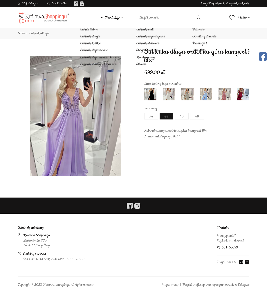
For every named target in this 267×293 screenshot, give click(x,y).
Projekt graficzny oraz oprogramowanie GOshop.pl (215, 284)
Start (21, 33)
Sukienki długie (39, 33)
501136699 (59, 3)
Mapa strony (170, 284)
